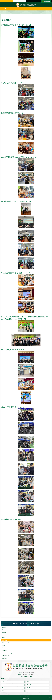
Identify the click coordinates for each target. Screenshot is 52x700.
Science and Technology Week (8, 653)
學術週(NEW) (5, 658)
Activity (3, 637)
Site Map (29, 687)
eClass (3, 682)
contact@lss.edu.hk (28, 676)
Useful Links (4, 650)
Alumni (3, 685)
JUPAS (3, 645)
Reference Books (5, 655)
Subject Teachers (5, 635)
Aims (3, 629)
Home (4, 16)
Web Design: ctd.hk (26, 698)
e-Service (29, 690)
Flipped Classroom (30, 685)
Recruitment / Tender (6, 687)
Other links (4, 690)
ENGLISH (6, 0)
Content (4, 627)
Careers (3, 648)
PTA (28, 682)
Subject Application (6, 642)
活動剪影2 (4, 640)
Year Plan (4, 632)
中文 (19, 0)
